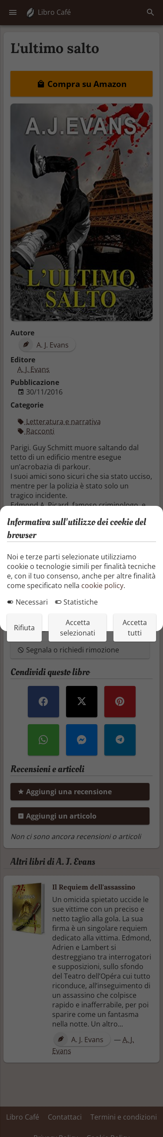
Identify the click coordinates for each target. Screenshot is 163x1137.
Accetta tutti (135, 628)
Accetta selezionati (77, 628)
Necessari (27, 602)
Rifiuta (24, 627)
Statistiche (76, 602)
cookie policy (102, 585)
